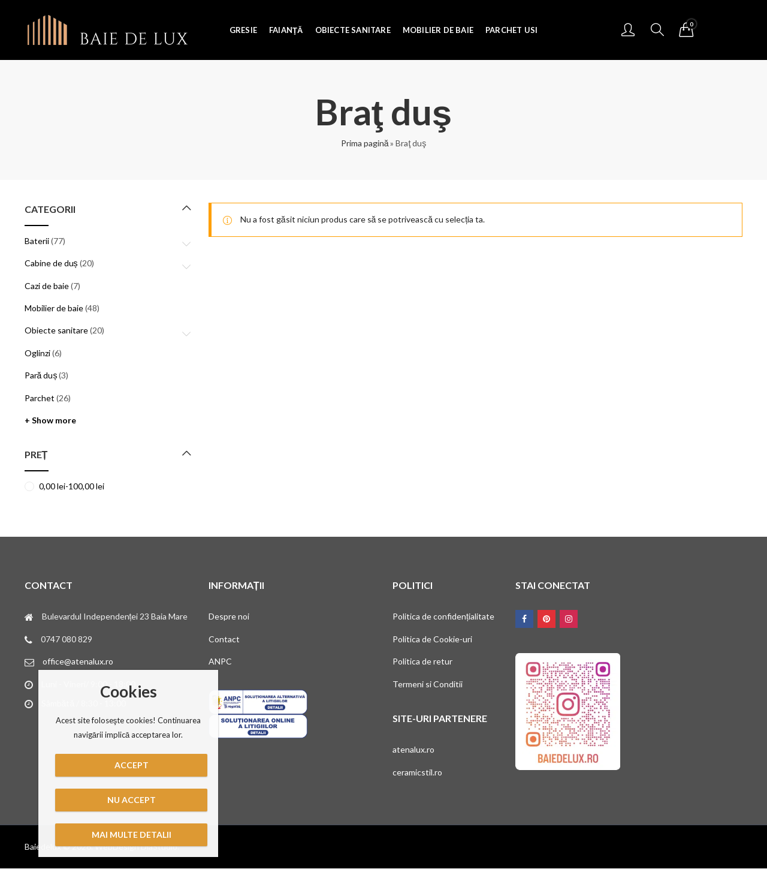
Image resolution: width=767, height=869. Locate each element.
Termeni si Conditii (427, 684)
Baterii (37, 241)
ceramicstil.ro (417, 772)
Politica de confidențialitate (443, 616)
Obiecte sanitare (56, 330)
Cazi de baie (47, 286)
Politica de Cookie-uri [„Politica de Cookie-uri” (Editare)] (432, 639)
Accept (131, 765)
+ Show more (50, 420)
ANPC (220, 661)
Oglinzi (37, 353)
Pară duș (41, 375)
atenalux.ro (413, 749)
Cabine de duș (51, 263)
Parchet (40, 398)
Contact (224, 639)
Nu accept (131, 800)
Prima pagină (365, 143)
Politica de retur (422, 661)
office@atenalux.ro (78, 661)
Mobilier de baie (54, 308)
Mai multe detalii (131, 834)
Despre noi (229, 616)
